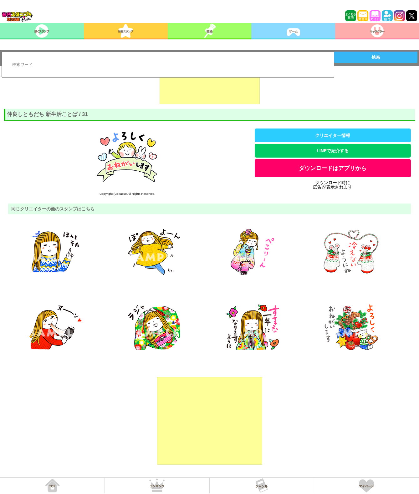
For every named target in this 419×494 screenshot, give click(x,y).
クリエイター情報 (332, 135)
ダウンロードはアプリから (332, 168)
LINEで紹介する (333, 150)
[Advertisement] (210, 88)
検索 (375, 56)
